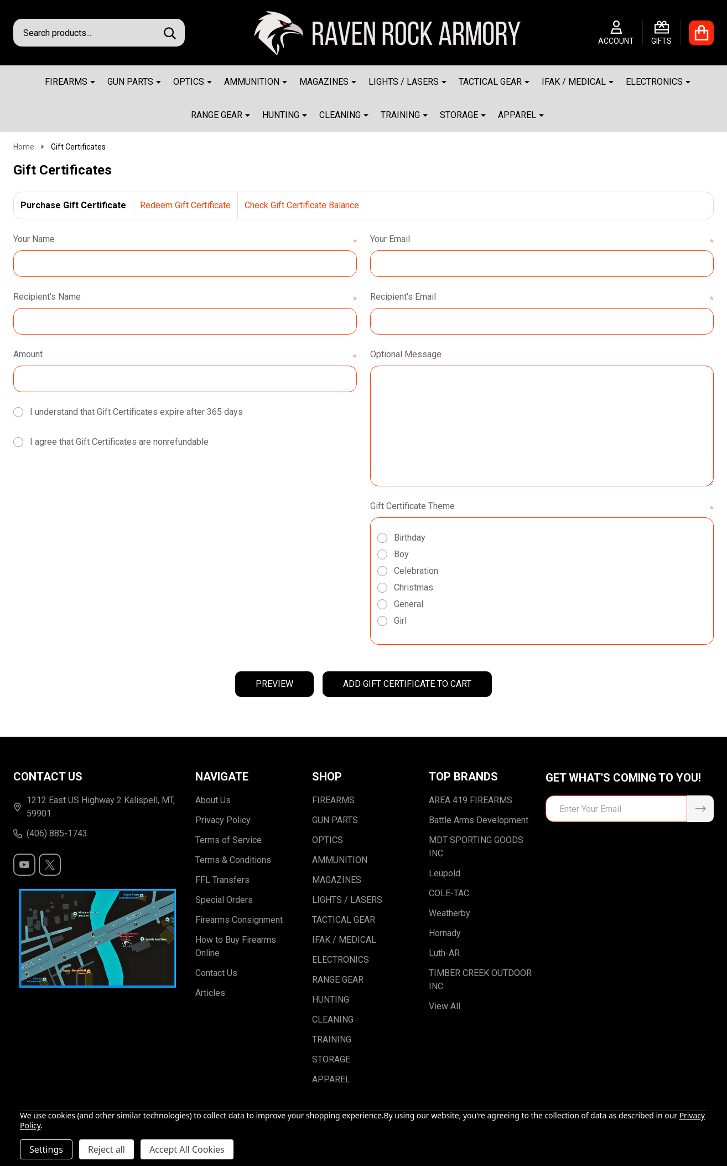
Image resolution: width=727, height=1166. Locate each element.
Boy (401, 554)
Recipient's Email (542, 297)
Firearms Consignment (239, 920)
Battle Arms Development (478, 820)
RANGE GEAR (216, 115)
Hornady (445, 933)
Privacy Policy (223, 820)
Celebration (416, 571)
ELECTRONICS (654, 81)
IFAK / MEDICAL (574, 81)
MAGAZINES (324, 81)
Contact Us (216, 973)
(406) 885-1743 (50, 833)
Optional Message (406, 354)
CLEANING (340, 115)
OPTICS (188, 81)
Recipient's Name (185, 297)
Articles (210, 993)
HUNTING (280, 115)
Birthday (409, 537)
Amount (185, 355)
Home (23, 146)
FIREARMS (66, 81)
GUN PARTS (130, 81)
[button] (97, 938)
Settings (46, 1149)
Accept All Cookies (187, 1149)
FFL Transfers (222, 880)
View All (444, 1006)
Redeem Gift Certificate (185, 205)
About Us (213, 800)
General (408, 604)
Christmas (413, 587)
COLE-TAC (449, 893)
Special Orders (224, 900)
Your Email (542, 240)
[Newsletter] (700, 808)
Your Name (185, 240)
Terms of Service (228, 840)
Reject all (106, 1149)
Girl (400, 620)
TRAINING (400, 115)
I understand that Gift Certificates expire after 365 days (136, 412)
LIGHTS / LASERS (403, 81)
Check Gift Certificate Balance (302, 205)
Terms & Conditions (233, 860)
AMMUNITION (251, 81)
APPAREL (517, 115)
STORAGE (459, 115)
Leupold (444, 873)
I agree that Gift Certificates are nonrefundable (119, 441)
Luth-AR (444, 953)
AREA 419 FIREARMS (470, 800)
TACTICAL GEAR (490, 81)
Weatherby (449, 913)
